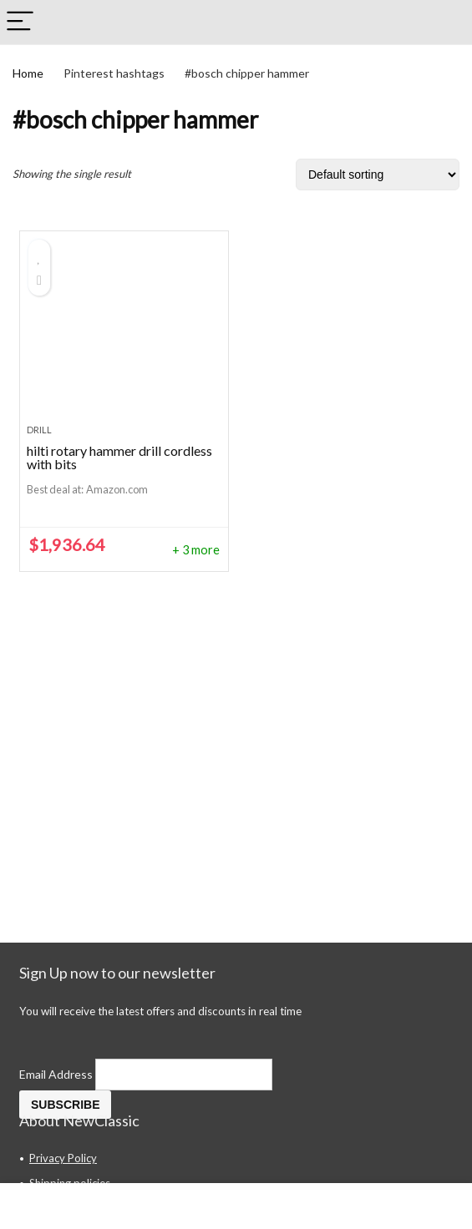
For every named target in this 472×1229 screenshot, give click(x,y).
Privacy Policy (63, 1158)
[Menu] (20, 22)
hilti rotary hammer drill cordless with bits (119, 457)
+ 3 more (196, 550)
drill (39, 429)
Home (28, 73)
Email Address (57, 1074)
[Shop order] (377, 174)
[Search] (446, 22)
